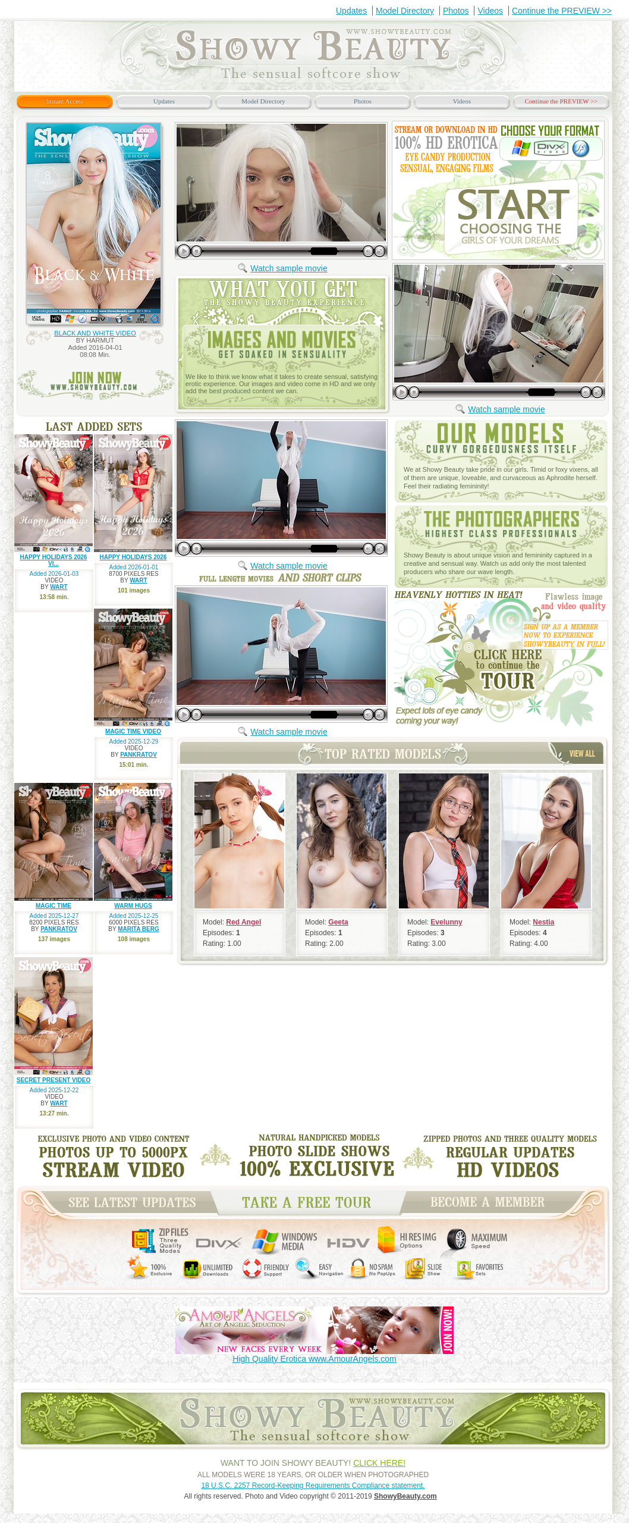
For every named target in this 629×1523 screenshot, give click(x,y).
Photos (456, 10)
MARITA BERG (138, 929)
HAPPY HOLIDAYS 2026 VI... (53, 560)
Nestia (543, 922)
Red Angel (243, 922)
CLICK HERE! (379, 1463)
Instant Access (64, 101)
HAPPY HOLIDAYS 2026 (133, 557)
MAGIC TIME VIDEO (133, 731)
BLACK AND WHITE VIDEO (95, 333)
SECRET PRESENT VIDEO (53, 1080)
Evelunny (446, 922)
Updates (351, 10)
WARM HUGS (133, 905)
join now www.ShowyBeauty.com (96, 385)
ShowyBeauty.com (405, 1496)
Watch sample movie (288, 268)
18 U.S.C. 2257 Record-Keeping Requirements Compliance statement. (312, 1485)
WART (58, 587)
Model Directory (405, 10)
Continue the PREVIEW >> (562, 10)
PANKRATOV (138, 754)
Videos (490, 10)
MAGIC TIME (53, 905)
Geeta (338, 922)
